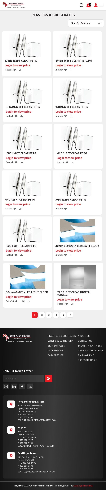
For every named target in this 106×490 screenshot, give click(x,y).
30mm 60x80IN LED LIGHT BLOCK (27, 292)
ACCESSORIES (55, 350)
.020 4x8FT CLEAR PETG (21, 246)
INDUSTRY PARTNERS (90, 345)
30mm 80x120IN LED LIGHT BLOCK (77, 246)
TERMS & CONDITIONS (90, 350)
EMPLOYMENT (86, 355)
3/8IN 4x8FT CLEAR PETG (21, 60)
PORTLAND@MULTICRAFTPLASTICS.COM (37, 420)
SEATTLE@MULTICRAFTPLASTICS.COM (36, 471)
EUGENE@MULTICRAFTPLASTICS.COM (36, 446)
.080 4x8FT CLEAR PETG (21, 153)
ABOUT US (84, 335)
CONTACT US (85, 340)
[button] (14, 69)
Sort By (75, 23)
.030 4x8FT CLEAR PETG (70, 199)
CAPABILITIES (55, 355)
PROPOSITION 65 (87, 360)
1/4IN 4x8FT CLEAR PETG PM (73, 60)
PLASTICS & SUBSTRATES (62, 335)
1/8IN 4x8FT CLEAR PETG (71, 107)
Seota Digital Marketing (82, 486)
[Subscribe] (48, 378)
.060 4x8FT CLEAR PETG (72, 153)
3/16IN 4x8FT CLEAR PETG (23, 107)
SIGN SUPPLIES (56, 345)
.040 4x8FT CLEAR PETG (20, 199)
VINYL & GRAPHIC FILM (60, 340)
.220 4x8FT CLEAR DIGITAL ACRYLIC (74, 293)
